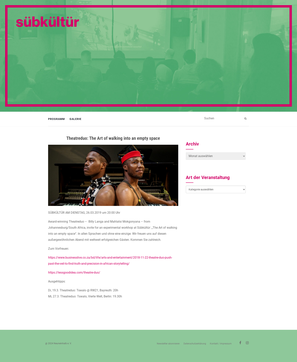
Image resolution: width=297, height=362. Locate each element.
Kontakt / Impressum (221, 343)
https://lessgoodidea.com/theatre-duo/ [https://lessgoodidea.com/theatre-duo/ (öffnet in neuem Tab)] (74, 272)
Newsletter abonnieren (168, 343)
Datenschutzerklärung (195, 343)
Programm (56, 118)
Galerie (75, 118)
